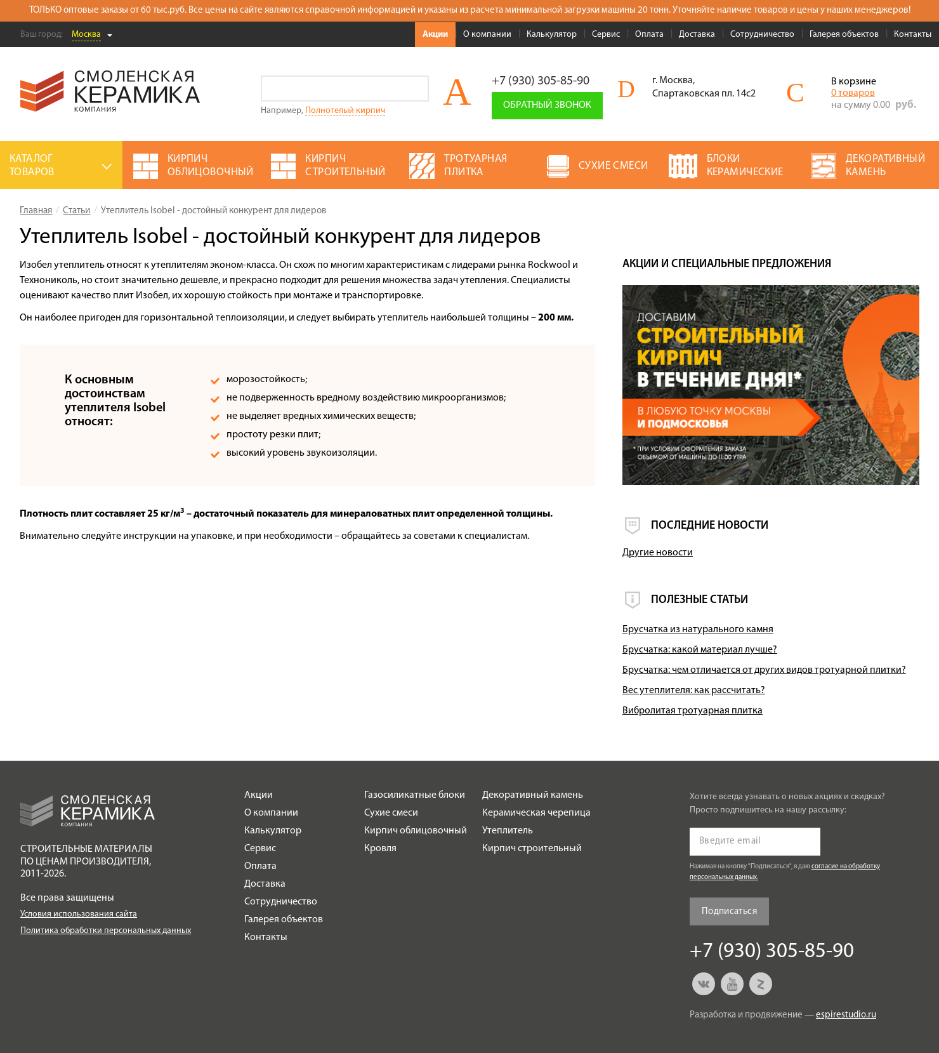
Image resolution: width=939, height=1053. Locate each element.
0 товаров (853, 93)
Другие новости (657, 553)
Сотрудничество (762, 34)
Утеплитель (507, 831)
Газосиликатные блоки (414, 795)
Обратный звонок (547, 105)
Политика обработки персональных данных (105, 931)
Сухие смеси (391, 813)
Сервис (606, 34)
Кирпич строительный (532, 849)
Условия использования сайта (78, 914)
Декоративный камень (532, 795)
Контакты (912, 34)
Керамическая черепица (536, 813)
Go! (416, 89)
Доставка (697, 34)
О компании (487, 34)
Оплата (649, 34)
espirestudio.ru (846, 1015)
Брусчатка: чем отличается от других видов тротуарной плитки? (764, 670)
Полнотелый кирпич (345, 111)
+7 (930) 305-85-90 (540, 81)
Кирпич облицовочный (415, 831)
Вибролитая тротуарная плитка (692, 711)
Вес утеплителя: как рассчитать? (693, 690)
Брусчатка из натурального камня (697, 630)
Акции (435, 34)
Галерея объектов (844, 34)
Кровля (380, 849)
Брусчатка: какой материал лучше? (699, 650)
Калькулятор (552, 34)
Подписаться (729, 912)
